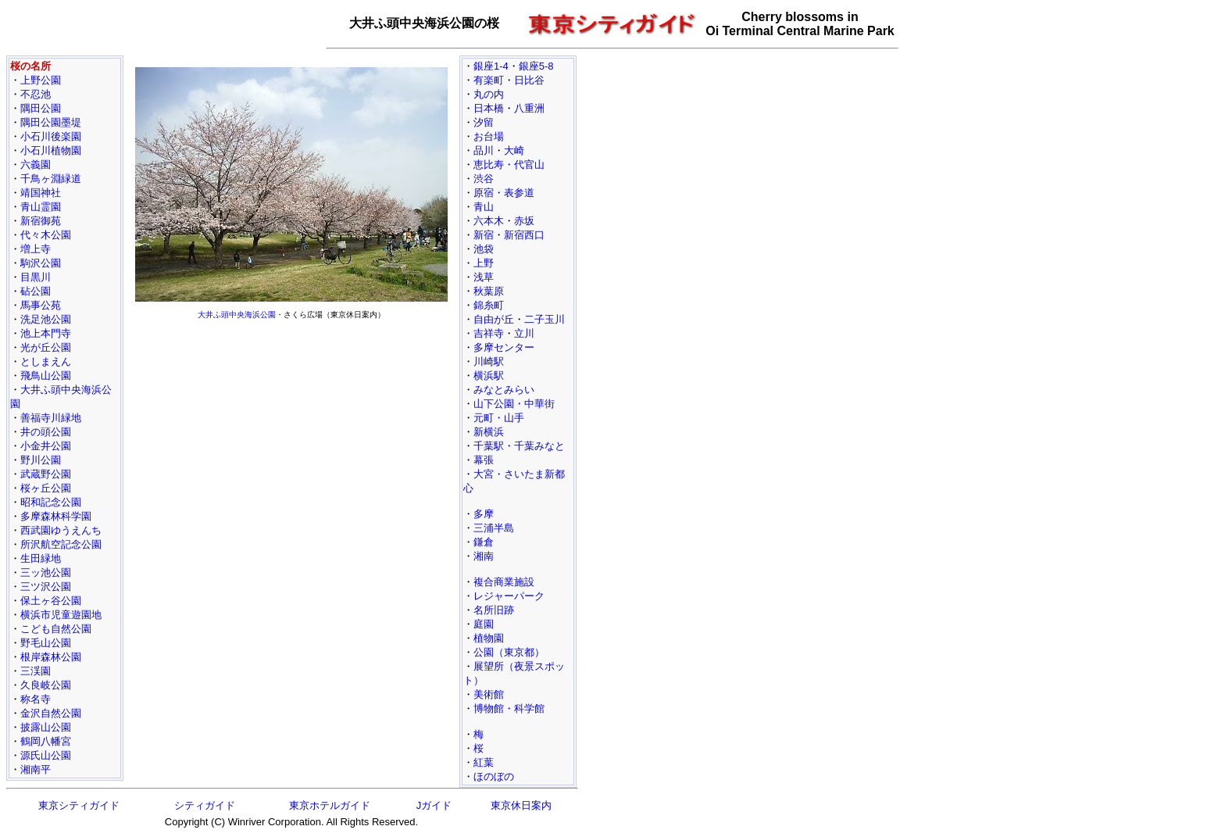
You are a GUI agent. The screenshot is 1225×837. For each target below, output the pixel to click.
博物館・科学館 (509, 708)
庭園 (483, 624)
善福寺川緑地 (50, 418)
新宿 (483, 235)
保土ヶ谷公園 (50, 600)
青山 (483, 207)
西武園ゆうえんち (61, 530)
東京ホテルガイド (329, 805)
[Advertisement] (291, 434)
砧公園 (35, 291)
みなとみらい (503, 389)
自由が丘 (493, 319)
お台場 (488, 136)
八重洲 (529, 108)
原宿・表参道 (503, 193)
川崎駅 (488, 361)
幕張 (483, 460)
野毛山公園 (45, 643)
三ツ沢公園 (45, 586)
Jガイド (434, 805)
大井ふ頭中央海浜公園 (237, 314)
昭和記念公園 (50, 502)
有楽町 (488, 80)
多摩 (483, 514)
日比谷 (529, 80)
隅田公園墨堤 (50, 122)
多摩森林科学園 (55, 516)
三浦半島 (493, 528)
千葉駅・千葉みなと (519, 446)
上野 (483, 263)
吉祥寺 (488, 333)
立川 (524, 333)
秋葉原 (488, 291)
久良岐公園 (45, 685)
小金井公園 (45, 446)
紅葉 (483, 762)
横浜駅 (488, 375)
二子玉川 (544, 319)
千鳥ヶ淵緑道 (50, 178)
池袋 (483, 249)
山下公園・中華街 (514, 404)
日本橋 (488, 108)
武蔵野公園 (45, 474)
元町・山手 (498, 418)
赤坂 (524, 221)
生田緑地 (40, 558)
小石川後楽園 (50, 136)
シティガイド (204, 805)
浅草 (483, 277)
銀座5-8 (536, 66)
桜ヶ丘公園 (45, 488)
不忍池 (35, 94)
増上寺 (35, 249)
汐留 (483, 122)
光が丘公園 (45, 347)
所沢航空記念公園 (61, 544)
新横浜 (488, 432)
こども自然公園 (55, 629)
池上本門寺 (45, 333)
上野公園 (40, 80)
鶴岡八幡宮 (45, 741)
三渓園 (35, 671)
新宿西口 (524, 235)
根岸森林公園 (50, 657)
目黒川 (35, 277)
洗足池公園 (45, 319)
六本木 (488, 221)
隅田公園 (40, 108)
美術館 (488, 694)
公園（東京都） (509, 652)
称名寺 (35, 699)
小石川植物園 (50, 150)
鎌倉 (483, 542)
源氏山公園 (45, 755)
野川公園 (40, 460)
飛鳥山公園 (45, 375)
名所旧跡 (493, 610)
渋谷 (483, 178)
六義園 (35, 164)
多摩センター (503, 347)
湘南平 (35, 769)
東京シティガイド (79, 805)
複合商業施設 (503, 582)
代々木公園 (45, 235)
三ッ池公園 (45, 572)
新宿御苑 (40, 221)
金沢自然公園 (50, 713)
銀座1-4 (491, 66)
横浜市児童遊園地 (61, 615)
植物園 (488, 638)
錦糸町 (488, 305)
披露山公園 (45, 727)
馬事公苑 (40, 305)
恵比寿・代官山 (509, 164)
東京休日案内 (521, 805)
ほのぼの (493, 776)
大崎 (514, 150)
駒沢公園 (40, 263)
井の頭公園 (45, 432)
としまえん (45, 361)
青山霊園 (40, 207)
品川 (483, 150)
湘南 (483, 556)
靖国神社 (40, 193)
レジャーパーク (509, 596)
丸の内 (488, 94)
